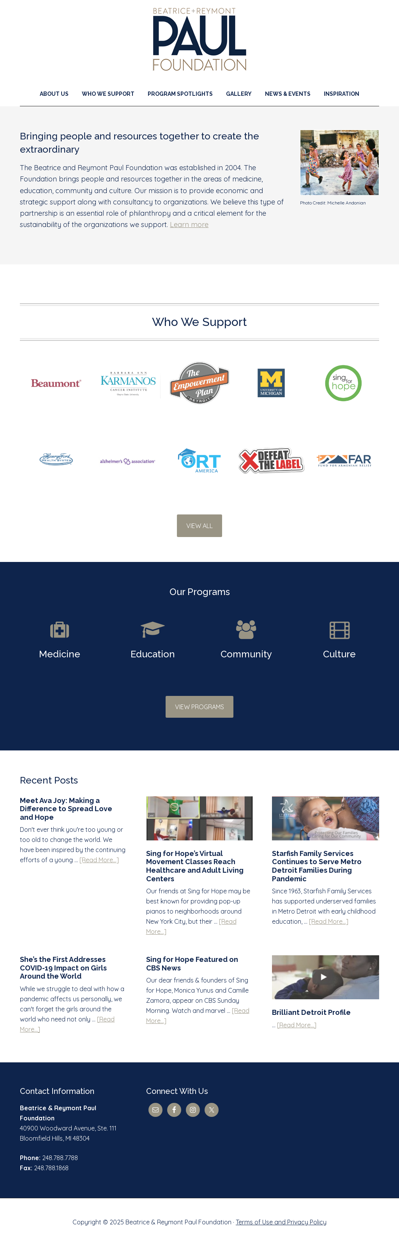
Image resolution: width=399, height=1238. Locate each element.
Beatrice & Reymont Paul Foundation (199, 39)
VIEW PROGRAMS (199, 699)
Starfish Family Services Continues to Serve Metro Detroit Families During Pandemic (317, 858)
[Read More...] (99, 852)
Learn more (189, 224)
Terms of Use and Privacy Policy (281, 1214)
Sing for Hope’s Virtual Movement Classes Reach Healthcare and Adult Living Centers (195, 858)
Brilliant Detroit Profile (311, 1004)
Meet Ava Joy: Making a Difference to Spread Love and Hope (66, 801)
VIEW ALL (199, 526)
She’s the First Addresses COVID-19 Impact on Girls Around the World (63, 959)
